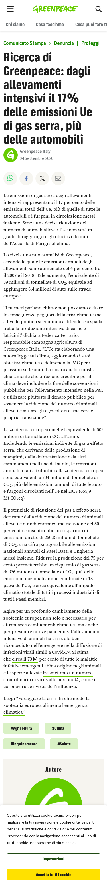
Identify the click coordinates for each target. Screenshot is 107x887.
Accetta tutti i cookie (53, 875)
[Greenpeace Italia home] (55, 8)
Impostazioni (53, 859)
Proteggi (90, 43)
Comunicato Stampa (24, 43)
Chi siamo (15, 24)
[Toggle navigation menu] (10, 8)
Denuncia (64, 43)
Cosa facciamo (50, 24)
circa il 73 (22, 659)
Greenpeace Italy (35, 152)
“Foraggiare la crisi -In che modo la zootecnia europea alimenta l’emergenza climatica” (46, 705)
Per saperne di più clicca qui (54, 843)
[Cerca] (98, 8)
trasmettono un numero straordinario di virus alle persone (48, 676)
